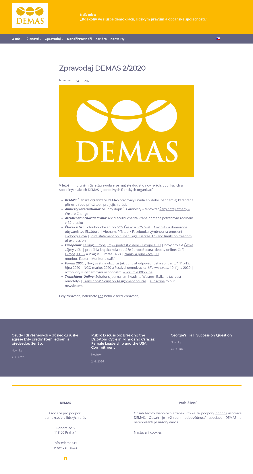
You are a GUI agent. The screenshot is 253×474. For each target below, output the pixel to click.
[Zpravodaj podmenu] (62, 39)
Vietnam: (110, 231)
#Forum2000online (137, 272)
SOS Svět (143, 227)
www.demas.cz (65, 447)
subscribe (157, 281)
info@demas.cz (65, 443)
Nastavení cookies (148, 432)
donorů (221, 413)
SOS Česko (125, 227)
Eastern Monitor (91, 258)
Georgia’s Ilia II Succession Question (201, 335)
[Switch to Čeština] (218, 39)
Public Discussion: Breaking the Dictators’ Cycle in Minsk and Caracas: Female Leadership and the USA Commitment (123, 341)
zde (100, 296)
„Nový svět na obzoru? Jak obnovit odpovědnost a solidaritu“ (131, 263)
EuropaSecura (142, 249)
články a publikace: (139, 254)
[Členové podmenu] (40, 39)
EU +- (80, 254)
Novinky (65, 80)
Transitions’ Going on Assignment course (114, 281)
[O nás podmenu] (22, 39)
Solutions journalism (111, 276)
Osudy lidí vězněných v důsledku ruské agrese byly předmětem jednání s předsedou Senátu (45, 339)
